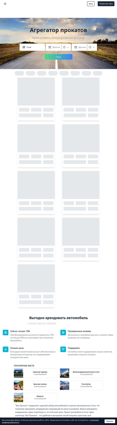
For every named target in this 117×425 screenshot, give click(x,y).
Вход (91, 4)
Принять (109, 421)
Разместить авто (106, 4)
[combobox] (34, 47)
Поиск (58, 57)
